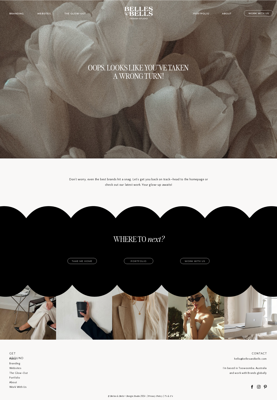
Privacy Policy (155, 396)
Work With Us (18, 387)
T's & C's (168, 396)
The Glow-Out (18, 373)
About (13, 382)
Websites (15, 368)
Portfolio (14, 377)
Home (13, 358)
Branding (14, 363)
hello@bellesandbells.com (250, 358)
